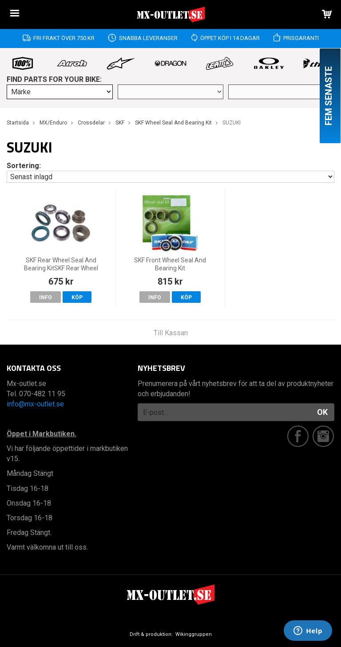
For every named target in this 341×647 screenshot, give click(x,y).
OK (322, 412)
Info (45, 297)
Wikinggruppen (193, 634)
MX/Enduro (53, 123)
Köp (77, 297)
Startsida (18, 123)
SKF (119, 123)
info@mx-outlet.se (35, 404)
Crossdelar (91, 123)
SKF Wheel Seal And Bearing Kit (173, 123)
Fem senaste (328, 95)
